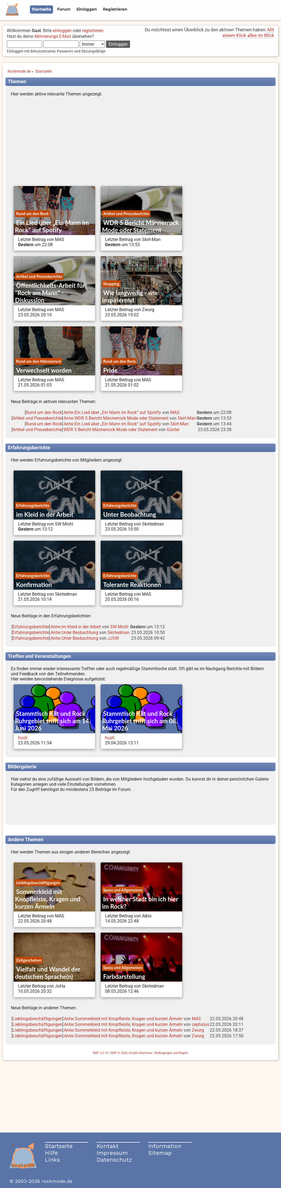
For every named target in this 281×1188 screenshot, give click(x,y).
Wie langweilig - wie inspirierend (130, 296)
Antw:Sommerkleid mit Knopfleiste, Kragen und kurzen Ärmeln (123, 1018)
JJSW (113, 638)
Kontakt (108, 1146)
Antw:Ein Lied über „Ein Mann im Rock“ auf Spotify (112, 412)
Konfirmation (34, 584)
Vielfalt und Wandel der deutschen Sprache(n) (47, 973)
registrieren (92, 30)
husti (22, 737)
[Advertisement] (140, 142)
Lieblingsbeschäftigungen (38, 882)
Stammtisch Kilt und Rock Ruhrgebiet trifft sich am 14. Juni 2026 (52, 721)
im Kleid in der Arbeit (44, 514)
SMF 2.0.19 (100, 1053)
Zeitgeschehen (28, 960)
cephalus (200, 1024)
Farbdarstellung (124, 976)
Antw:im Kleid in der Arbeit (76, 626)
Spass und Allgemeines (123, 890)
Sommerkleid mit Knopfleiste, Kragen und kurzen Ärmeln (47, 899)
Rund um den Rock (32, 213)
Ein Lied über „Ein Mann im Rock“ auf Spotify (52, 226)
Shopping (111, 283)
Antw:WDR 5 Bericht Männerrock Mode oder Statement (116, 418)
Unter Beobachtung (129, 514)
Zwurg (198, 1030)
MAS (175, 412)
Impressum (112, 1152)
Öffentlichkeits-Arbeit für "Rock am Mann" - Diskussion (50, 293)
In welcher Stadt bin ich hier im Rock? (140, 902)
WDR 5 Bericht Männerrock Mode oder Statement (140, 226)
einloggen (62, 30)
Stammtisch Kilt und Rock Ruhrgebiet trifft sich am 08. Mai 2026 (139, 721)
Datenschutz (114, 1159)
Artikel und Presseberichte (126, 213)
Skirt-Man (187, 418)
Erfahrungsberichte (32, 505)
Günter (173, 429)
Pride (110, 370)
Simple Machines (140, 1053)
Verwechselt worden (44, 370)
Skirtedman (118, 632)
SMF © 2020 (118, 1053)
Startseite (59, 1146)
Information (164, 1146)
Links (52, 1159)
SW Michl (119, 626)
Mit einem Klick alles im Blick (248, 32)
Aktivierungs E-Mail (52, 36)
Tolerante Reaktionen (132, 584)
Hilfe (51, 1152)
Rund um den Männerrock (38, 361)
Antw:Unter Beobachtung (74, 632)
